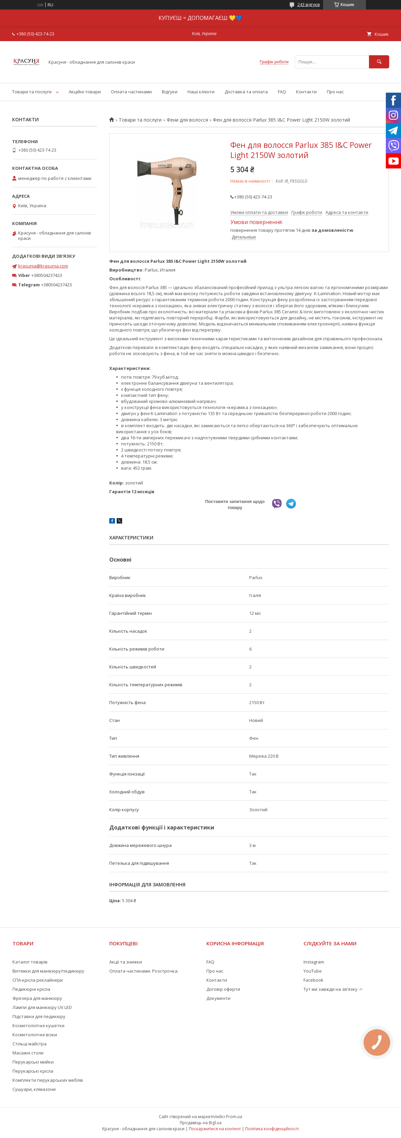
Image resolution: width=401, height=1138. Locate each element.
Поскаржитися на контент (215, 1129)
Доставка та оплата (246, 92)
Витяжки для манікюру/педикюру (48, 971)
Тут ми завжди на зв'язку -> (333, 989)
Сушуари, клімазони (34, 1089)
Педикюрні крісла (31, 989)
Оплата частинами (131, 92)
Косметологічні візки (34, 1035)
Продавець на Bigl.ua (201, 1123)
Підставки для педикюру (38, 1016)
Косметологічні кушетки (38, 1025)
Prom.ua (234, 1116)
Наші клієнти (201, 92)
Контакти (306, 92)
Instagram (314, 962)
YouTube (313, 971)
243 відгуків (308, 4)
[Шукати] (379, 61)
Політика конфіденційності (272, 1129)
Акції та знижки (125, 962)
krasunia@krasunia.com (43, 265)
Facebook (313, 980)
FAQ (282, 92)
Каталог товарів (30, 962)
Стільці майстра (29, 1044)
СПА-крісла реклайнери (37, 980)
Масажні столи (28, 1053)
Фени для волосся (187, 120)
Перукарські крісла (32, 1071)
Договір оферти (223, 989)
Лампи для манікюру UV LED (42, 1007)
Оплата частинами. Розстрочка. (143, 971)
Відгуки (169, 92)
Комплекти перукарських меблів (47, 1080)
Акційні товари (85, 92)
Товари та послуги (32, 92)
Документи (218, 998)
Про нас (335, 92)
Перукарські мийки (33, 1062)
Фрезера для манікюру (37, 998)
